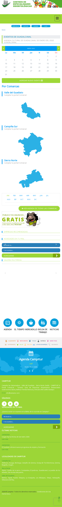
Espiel (10, 478)
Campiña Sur (11, 126)
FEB (14, 196)
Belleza (29, 344)
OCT (21, 199)
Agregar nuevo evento (31, 80)
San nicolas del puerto (15, 472)
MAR (20, 196)
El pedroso (34, 470)
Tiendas (34, 341)
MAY (34, 196)
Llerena (57, 463)
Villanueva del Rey (8, 480)
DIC (35, 199)
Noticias (25, 26)
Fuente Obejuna (19, 478)
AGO (8, 199)
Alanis (4, 470)
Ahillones (5, 463)
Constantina (25, 470)
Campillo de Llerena (29, 463)
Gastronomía (11, 344)
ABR (27, 196)
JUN (41, 196)
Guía (45, 26)
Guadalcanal (43, 470)
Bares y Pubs (53, 341)
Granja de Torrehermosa (45, 463)
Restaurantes (24, 341)
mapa (31, 111)
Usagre (10, 465)
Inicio (3, 30)
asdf (31, 364)
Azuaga (11, 463)
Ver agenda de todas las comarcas (39, 208)
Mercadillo (15, 26)
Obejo (49, 478)
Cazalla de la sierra (13, 470)
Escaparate (55, 344)
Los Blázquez (41, 478)
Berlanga (18, 463)
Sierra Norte (10, 160)
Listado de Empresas (41, 344)
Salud (21, 344)
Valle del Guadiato (13, 92)
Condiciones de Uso (44, 492)
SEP (15, 199)
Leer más (5, 439)
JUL (47, 196)
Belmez (4, 478)
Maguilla (4, 465)
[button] (29, 371)
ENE (8, 196)
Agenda (36, 26)
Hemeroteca (6, 494)
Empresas (43, 341)
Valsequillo (56, 478)
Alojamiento (12, 341)
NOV (28, 199)
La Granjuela (30, 478)
